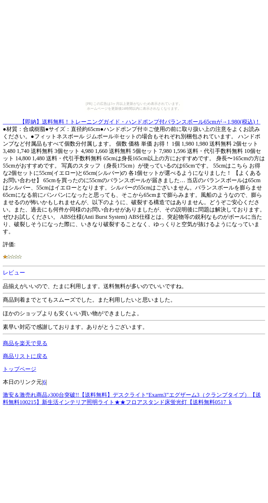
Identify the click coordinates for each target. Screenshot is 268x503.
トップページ (19, 369)
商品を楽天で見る (25, 343)
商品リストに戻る (25, 356)
